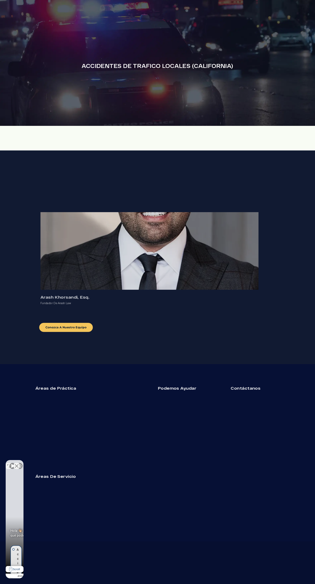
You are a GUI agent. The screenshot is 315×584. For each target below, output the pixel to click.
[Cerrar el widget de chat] (67, 463)
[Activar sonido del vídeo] (12, 463)
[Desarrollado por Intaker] (47, 576)
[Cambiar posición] (59, 463)
